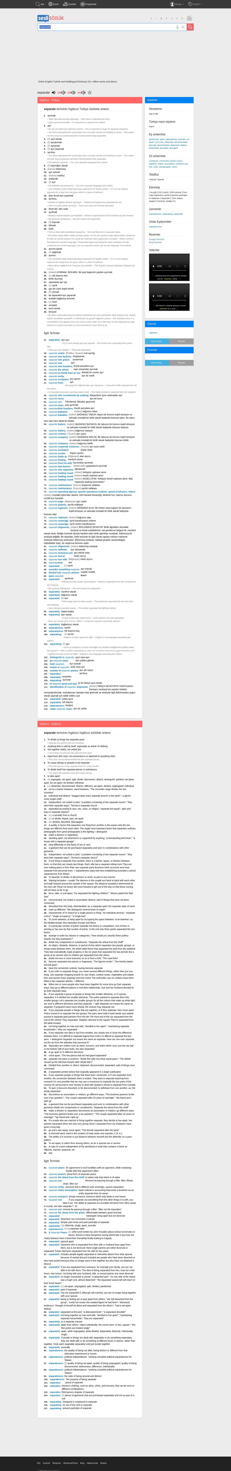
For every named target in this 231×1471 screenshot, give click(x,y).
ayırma (52, 255)
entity (56, 376)
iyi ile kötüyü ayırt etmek (90, 683)
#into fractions (61, 408)
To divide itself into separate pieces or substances (72, 769)
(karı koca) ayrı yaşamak (61, 195)
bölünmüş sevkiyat (88, 546)
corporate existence (64, 446)
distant (183, 145)
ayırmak (51, 115)
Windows (56, 1463)
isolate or (59, 667)
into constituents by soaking (68, 395)
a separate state (76, 1228)
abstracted (154, 139)
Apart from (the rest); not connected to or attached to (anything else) (81, 756)
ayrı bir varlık (88, 375)
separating (55, 634)
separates (55, 1382)
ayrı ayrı (65, 340)
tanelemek (78, 359)
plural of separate (74, 1382)
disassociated (181, 142)
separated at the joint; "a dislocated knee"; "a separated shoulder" (93, 1312)
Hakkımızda (92, 1463)
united (160, 164)
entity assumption (63, 1190)
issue (56, 398)
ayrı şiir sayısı (86, 670)
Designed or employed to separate (80, 1401)
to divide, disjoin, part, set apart (67, 818)
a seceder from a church (64, 815)
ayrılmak (53, 212)
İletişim (103, 1463)
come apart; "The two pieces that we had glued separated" (78, 1055)
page (56, 501)
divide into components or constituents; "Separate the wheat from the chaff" (86, 942)
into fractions (60, 366)
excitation (58, 379)
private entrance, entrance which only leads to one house (97, 1196)
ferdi (54, 302)
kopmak (56, 222)
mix (150, 167)
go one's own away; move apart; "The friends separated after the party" (84, 1130)
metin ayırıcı (80, 556)
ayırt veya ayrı (82, 657)
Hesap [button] (177, 4)
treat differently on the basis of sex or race (69, 844)
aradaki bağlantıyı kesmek (62, 298)
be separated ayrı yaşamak (62, 295)
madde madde (88, 572)
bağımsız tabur (90, 411)
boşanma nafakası (91, 485)
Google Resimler (157, 239)
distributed (154, 148)
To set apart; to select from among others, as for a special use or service (84, 1143)
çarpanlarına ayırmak (96, 466)
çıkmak (55, 292)
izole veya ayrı (78, 667)
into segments (61, 469)
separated (54, 566)
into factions (60, 356)
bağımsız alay (84, 517)
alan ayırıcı (85, 456)
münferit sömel (75, 459)
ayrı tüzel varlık (97, 446)
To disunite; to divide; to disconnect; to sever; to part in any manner (82, 877)
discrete (152, 145)
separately (54, 340)
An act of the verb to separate (77, 1405)
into (55, 363)
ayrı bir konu (96, 398)
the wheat (58, 369)
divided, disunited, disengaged (67, 822)
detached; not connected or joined (77, 1219)
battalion (58, 412)
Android (46, 1463)
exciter (57, 453)
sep (50, 1153)
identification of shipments (69, 687)
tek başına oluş (72, 631)
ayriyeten (67, 676)
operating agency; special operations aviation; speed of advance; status (92, 491)
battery (57, 424)
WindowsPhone (70, 1463)
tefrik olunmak (56, 278)
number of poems (64, 670)
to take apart (53, 776)
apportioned (171, 139)
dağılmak (56, 252)
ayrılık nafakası (89, 488)
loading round (61, 473)
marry (174, 167)
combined (153, 161)
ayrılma (51, 152)
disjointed (174, 145)
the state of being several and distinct (83, 1376)
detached (169, 142)
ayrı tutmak (54, 172)
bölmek (52, 225)
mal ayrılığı (89, 353)
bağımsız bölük (85, 443)
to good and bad (63, 683)
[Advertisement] (115, 56)
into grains (59, 359)
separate (153, 333)
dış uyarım (75, 379)
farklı (51, 228)
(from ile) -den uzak (58, 209)
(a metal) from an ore (64, 373)
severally (65, 1347)
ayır (54, 182)
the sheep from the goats (67, 1212)
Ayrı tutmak (75, 663)
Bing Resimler (155, 242)
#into (56, 562)
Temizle (181, 341)
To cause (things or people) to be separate (68, 762)
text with (58, 559)
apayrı (84, 575)
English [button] (195, 4)
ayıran (71, 634)
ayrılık (67, 627)
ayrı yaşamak (57, 149)
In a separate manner (71, 1321)
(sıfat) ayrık (67, 699)
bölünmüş (61, 169)
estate (56, 353)
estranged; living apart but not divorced (105, 1216)
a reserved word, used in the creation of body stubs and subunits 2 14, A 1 (85, 1133)
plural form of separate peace (81, 1174)
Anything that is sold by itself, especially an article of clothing (77, 746)
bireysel (52, 312)
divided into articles (64, 572)
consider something (64, 569)
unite (155, 167)
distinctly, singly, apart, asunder (80, 1225)
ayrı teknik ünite (82, 552)
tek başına (67, 702)
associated (169, 164)
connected (164, 161)
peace (56, 1167)
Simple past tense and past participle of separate (85, 1222)
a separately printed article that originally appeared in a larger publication (85, 1072)
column (57, 434)
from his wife (60, 463)
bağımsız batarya (83, 430)
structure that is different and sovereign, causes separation (94, 1187)
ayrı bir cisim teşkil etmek (61, 288)
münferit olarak (68, 591)
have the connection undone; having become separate (76, 968)
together (153, 164)
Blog (82, 1463)
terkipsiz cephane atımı (94, 472)
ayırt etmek (56, 139)
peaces (57, 1174)
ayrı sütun (81, 434)
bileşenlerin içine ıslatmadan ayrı (106, 395)
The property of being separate (81, 1379)
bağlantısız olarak (70, 624)
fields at (57, 456)
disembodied (163, 145)
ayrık (54, 285)
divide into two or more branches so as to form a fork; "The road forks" (83, 958)
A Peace (58, 1232)
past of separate (69, 1289)
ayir (70, 562)
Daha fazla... (157, 341)
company (58, 437)
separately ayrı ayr (58, 282)
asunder (181, 139)
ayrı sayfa (81, 501)
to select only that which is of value (102, 1177)
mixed (179, 161)
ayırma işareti (55, 249)
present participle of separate (77, 1408)
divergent (173, 148)
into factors (59, 466)
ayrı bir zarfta (80, 708)
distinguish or (62, 657)
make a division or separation (63, 835)
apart (162, 139)
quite (56, 576)
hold (57, 664)
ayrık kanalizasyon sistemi (83, 520)
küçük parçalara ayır (84, 366)
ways (56, 405)
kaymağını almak (59, 165)
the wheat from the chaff (66, 1177)
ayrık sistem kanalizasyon (82, 524)
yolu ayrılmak (71, 405)
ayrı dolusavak (78, 549)
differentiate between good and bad (103, 1212)
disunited (164, 148)
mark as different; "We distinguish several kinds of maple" (77, 909)
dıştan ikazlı (87, 450)
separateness (56, 627)
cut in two (159, 142)
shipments (59, 527)
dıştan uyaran (77, 453)
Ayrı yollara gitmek (84, 660)
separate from (155, 226)
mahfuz (61, 175)
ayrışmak (55, 145)
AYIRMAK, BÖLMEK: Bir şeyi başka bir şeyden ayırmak (84, 272)
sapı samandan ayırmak (86, 369)
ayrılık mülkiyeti (75, 504)
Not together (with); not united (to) (64, 749)
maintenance (60, 485)
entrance (58, 1196)
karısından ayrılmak (83, 462)
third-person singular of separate (78, 1392)
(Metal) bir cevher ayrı (92, 372)
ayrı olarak (66, 614)
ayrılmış (52, 199)
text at (57, 556)
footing (57, 460)
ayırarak (67, 679)
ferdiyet (69, 705)
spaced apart (67, 1241)
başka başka (67, 611)
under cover (61, 709)
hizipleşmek (79, 356)
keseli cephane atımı (93, 475)
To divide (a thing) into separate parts (65, 739)
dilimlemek (80, 469)
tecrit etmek (54, 308)
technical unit (61, 553)
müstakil (53, 305)
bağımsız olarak (69, 595)
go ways (59, 660)
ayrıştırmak (56, 142)
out (55, 402)
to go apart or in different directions (66, 1052)
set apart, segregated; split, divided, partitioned (87, 1286)
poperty (57, 504)
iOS (38, 1463)
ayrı (49, 125)
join (186, 164)
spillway (58, 549)
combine (180, 164)
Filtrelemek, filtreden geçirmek (80, 401)
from (56, 383)
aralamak (53, 178)
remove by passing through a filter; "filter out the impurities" (92, 1209)
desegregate (165, 167)
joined (172, 161)
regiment (58, 508)
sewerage (58, 520)
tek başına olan (60, 275)
